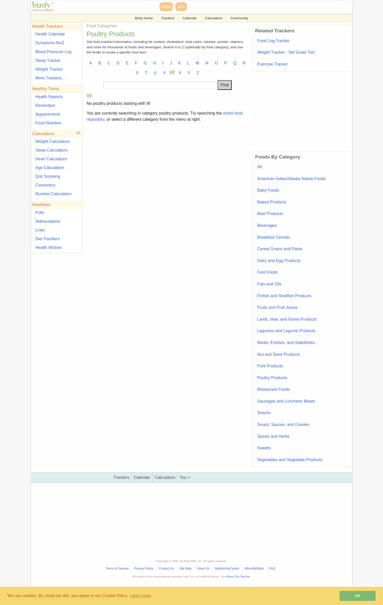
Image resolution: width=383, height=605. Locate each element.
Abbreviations (47, 221)
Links (40, 230)
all (78, 133)
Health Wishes (48, 247)
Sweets (263, 448)
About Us (203, 568)
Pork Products (270, 366)
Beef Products (270, 213)
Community (239, 18)
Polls (39, 212)
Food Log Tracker (273, 41)
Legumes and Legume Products (286, 331)
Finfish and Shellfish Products (284, 296)
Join (181, 7)
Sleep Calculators (51, 150)
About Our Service (238, 576)
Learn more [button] (140, 595)
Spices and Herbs (273, 436)
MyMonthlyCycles (227, 568)
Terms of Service (117, 568)
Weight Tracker (49, 69)
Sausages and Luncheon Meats (286, 401)
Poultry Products (272, 378)
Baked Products (271, 202)
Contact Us (166, 568)
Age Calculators (49, 167)
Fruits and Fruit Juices (277, 307)
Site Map (185, 568)
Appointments (48, 114)
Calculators (213, 18)
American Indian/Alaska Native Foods (291, 178)
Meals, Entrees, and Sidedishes (286, 342)
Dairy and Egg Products (279, 260)
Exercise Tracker (272, 64)
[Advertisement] (167, 162)
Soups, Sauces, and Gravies (283, 424)
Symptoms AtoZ (49, 43)
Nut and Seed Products (278, 354)
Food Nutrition (48, 123)
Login (166, 7)
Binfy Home (144, 18)
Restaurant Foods (273, 389)
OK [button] (357, 596)
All (259, 167)
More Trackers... (50, 78)
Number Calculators (53, 194)
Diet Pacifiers (47, 239)
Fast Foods (267, 272)
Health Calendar (50, 34)
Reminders (45, 105)
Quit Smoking (47, 176)
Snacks (263, 413)
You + (185, 477)
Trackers (167, 18)
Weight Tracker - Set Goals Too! (286, 52)
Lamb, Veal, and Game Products (286, 319)
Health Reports (49, 97)
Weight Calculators (52, 141)
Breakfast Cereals (273, 237)
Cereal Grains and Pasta (279, 249)
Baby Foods (268, 190)
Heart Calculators (51, 159)
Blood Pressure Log (53, 52)
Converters (45, 185)
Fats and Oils (269, 284)
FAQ (272, 568)
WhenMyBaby (254, 568)
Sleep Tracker (48, 60)
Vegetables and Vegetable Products (289, 460)
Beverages (267, 225)
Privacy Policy (143, 568)
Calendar (190, 18)
